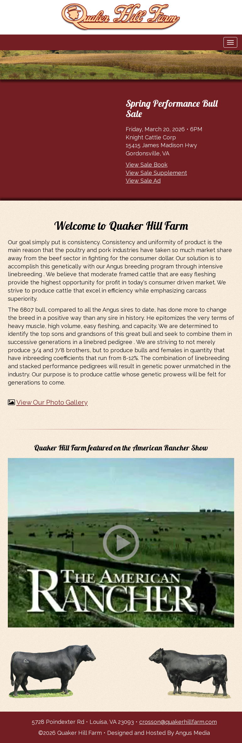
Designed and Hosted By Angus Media (158, 733)
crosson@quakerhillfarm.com (178, 722)
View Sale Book (147, 164)
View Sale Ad (143, 180)
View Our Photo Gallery (52, 402)
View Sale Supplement (156, 173)
